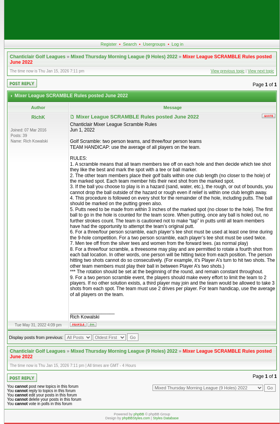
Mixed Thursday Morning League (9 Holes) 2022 (124, 56)
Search (130, 44)
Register (109, 44)
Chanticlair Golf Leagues (37, 56)
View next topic (261, 71)
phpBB (138, 414)
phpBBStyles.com (136, 418)
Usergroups (154, 44)
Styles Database (166, 418)
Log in (177, 44)
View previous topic (228, 71)
